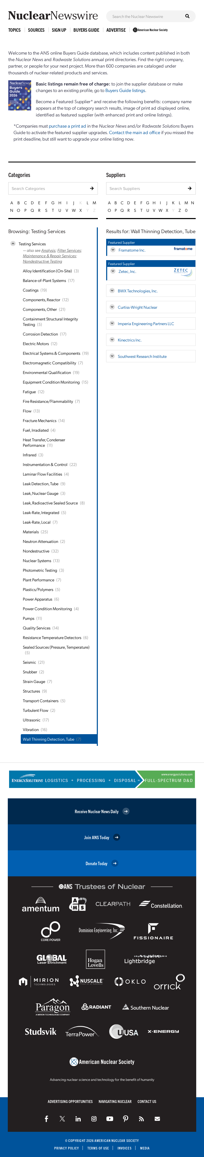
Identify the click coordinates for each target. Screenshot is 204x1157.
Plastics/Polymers (38, 589)
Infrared (29, 454)
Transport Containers (40, 700)
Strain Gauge (34, 681)
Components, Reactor (41, 299)
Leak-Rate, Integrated (41, 512)
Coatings (30, 290)
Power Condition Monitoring (47, 608)
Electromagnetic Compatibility (49, 362)
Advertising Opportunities (70, 1101)
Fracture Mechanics (39, 420)
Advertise (116, 30)
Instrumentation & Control (45, 464)
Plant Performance (38, 579)
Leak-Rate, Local (37, 522)
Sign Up (59, 30)
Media (145, 1148)
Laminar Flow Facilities (42, 474)
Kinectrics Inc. (130, 340)
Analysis (48, 250)
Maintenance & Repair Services (49, 255)
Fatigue (29, 391)
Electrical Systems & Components (51, 353)
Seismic (29, 662)
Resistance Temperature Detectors (52, 637)
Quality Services (36, 627)
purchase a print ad (67, 126)
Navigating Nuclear (115, 1101)
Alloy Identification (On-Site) (47, 270)
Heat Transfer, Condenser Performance (44, 442)
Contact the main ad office (134, 132)
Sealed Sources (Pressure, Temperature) (56, 647)
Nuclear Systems (37, 560)
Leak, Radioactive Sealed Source (50, 502)
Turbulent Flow (35, 710)
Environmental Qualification (47, 372)
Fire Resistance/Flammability (48, 401)
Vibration (31, 729)
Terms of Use (98, 1148)
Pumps (28, 618)
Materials (31, 531)
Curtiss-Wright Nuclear (137, 307)
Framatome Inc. (132, 250)
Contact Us (147, 1101)
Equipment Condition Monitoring (51, 382)
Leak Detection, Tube (40, 483)
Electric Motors (36, 343)
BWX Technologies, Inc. (138, 290)
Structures (31, 691)
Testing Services (32, 243)
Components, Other (40, 309)
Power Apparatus (37, 599)
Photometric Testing (40, 570)
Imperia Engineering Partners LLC (146, 323)
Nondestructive (36, 551)
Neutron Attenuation (40, 541)
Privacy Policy (66, 1148)
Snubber (30, 671)
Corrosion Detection (40, 334)
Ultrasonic (31, 719)
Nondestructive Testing (42, 261)
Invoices (125, 1148)
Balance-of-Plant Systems (44, 280)
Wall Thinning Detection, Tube (48, 739)
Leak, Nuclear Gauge (40, 493)
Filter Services (69, 250)
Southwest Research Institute (142, 356)
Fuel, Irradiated (36, 430)
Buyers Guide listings (125, 90)
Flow (27, 410)
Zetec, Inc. (127, 271)
